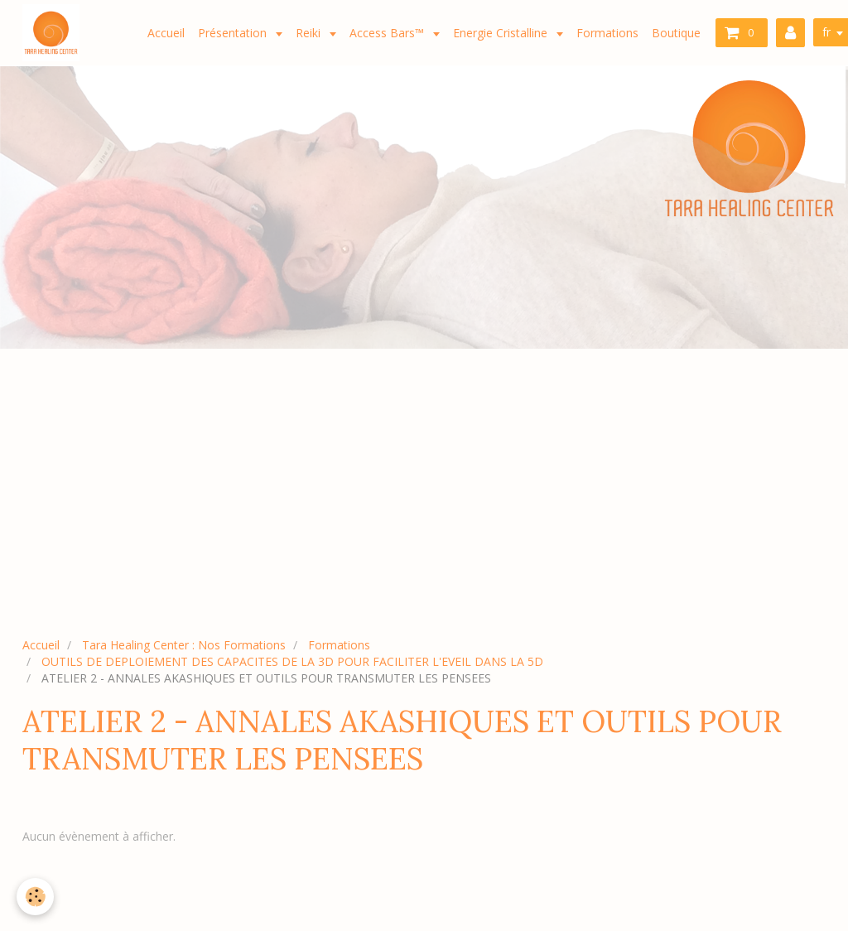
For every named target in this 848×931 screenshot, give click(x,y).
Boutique (676, 33)
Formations (607, 33)
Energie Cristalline (502, 33)
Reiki (310, 33)
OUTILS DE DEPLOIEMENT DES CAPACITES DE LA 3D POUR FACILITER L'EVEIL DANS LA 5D (292, 661)
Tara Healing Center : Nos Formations (184, 645)
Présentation (234, 33)
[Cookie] (35, 896)
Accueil (166, 33)
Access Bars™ (388, 33)
